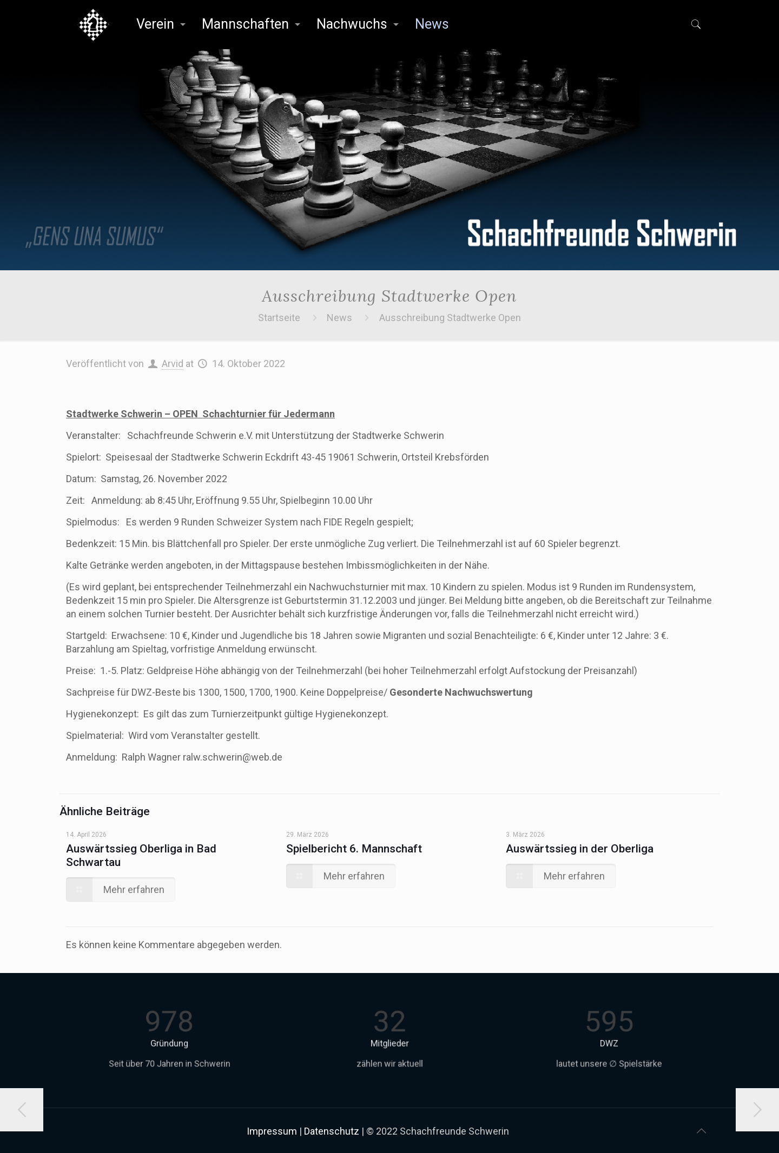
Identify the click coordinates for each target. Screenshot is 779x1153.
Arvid (172, 363)
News (339, 317)
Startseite (279, 317)
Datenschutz (331, 1131)
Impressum (272, 1131)
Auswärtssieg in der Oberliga (579, 848)
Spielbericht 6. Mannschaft (354, 848)
